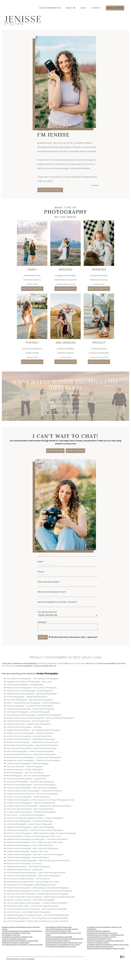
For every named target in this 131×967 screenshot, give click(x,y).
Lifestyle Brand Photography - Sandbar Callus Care (27, 851)
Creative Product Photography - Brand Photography (27, 763)
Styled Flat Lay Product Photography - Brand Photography (30, 691)
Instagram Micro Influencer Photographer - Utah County (29, 682)
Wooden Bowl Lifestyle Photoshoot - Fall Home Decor (28, 879)
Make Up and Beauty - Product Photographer (25, 769)
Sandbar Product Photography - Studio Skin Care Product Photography (35, 854)
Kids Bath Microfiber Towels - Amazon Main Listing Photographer (32, 906)
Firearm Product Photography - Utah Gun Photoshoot (28, 857)
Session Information (50, 8)
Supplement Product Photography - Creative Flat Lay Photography (33, 760)
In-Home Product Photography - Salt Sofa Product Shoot (29, 736)
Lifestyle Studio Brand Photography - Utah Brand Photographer (32, 694)
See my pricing (55, 451)
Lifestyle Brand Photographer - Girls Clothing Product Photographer (34, 730)
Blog (83, 8)
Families (60, 663)
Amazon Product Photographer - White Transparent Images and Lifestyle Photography (41, 833)
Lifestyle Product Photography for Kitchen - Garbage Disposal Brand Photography (39, 891)
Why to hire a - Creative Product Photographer (25, 815)
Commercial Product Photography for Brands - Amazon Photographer (35, 818)
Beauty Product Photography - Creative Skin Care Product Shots (32, 742)
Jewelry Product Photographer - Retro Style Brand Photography (32, 788)
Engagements (51, 663)
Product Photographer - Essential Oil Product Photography (30, 706)
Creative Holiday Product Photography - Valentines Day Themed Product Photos (39, 806)
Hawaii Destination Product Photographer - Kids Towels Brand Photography (37, 909)
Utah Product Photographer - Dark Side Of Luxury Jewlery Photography (35, 830)
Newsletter (30, 959)
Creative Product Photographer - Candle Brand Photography (31, 812)
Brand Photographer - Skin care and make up (25, 772)
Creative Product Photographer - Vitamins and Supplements (31, 803)
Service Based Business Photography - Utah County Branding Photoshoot (36, 873)
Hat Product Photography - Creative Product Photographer (30, 751)
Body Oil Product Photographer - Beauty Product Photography (31, 748)
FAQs (23, 959)
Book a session (115, 8)
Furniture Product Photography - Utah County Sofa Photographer (32, 848)
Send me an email (9, 666)
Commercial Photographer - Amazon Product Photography (30, 782)
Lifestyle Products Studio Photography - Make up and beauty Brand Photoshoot (38, 860)
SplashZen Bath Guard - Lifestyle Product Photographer (29, 724)
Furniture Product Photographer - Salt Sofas (24, 727)
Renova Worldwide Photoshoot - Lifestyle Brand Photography (31, 754)
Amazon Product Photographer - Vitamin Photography (28, 797)
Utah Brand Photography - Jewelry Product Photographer (29, 824)
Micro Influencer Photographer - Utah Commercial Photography (32, 678)
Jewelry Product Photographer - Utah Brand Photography (29, 821)
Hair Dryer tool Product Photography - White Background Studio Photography (37, 894)
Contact (96, 8)
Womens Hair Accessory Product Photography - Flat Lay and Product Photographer (40, 718)
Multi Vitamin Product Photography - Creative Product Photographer (34, 757)
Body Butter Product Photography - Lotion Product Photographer (32, 745)
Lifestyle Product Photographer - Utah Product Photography (30, 827)
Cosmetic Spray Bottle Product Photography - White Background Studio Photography (41, 897)
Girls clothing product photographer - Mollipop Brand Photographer (34, 715)
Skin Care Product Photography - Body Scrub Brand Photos (30, 809)
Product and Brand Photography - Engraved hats (26, 779)
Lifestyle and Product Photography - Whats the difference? (30, 733)
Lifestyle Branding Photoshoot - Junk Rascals (24, 870)
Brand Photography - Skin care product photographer (28, 776)
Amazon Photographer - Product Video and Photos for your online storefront (37, 921)
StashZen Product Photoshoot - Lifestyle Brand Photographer (31, 739)
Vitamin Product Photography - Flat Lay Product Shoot (28, 721)
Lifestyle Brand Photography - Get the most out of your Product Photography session (40, 800)
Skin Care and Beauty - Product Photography (25, 766)
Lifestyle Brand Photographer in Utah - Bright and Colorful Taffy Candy (35, 842)
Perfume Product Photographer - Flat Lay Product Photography (32, 688)
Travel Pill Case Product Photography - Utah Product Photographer (33, 876)
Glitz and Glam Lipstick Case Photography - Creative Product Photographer (37, 903)
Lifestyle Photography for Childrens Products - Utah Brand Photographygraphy (38, 915)
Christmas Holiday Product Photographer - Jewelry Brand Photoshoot (34, 791)
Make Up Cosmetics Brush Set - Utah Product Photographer (31, 900)
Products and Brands (76, 663)
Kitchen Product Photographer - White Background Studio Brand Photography (38, 888)
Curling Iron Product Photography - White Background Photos (31, 885)
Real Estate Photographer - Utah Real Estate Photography (30, 700)
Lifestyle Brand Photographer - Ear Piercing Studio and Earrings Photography (37, 918)
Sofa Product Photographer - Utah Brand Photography (28, 712)
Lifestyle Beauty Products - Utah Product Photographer (28, 866)
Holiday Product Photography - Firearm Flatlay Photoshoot (30, 845)
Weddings (41, 663)
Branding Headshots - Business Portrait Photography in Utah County (34, 836)
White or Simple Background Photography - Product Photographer (33, 703)
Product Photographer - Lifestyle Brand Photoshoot (27, 697)
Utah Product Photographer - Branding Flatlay (25, 685)
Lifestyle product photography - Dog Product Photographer (30, 709)
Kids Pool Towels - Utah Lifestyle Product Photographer (29, 912)
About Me (70, 8)
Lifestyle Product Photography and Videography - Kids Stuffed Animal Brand (37, 839)
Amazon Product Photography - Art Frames (24, 863)
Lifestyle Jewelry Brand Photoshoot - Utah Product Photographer (32, 794)
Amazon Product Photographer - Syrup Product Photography (31, 785)
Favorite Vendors (13, 959)
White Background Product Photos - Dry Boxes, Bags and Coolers (33, 882)
